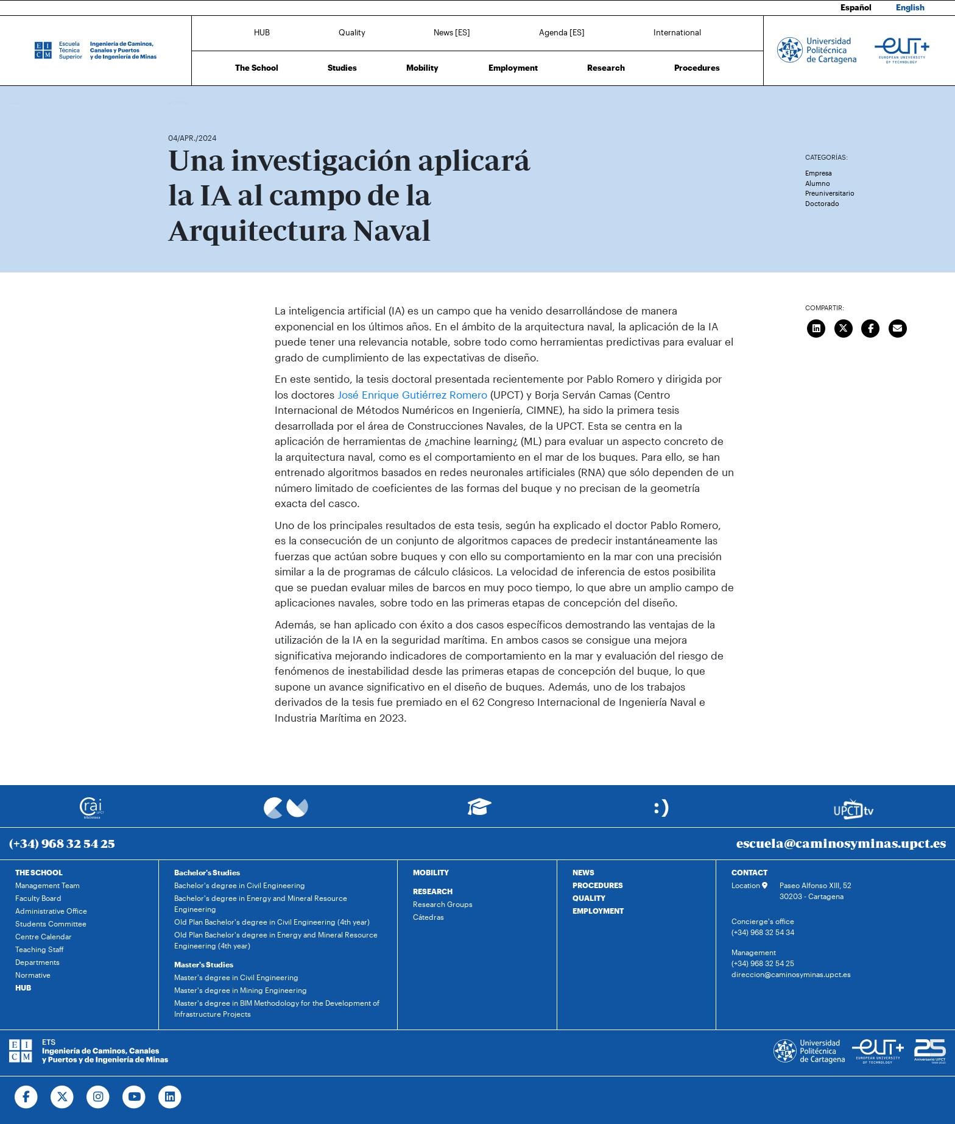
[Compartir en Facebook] (871, 327)
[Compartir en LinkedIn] (816, 327)
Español (856, 7)
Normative (33, 974)
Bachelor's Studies (207, 872)
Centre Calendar (43, 936)
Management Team (47, 885)
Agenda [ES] (562, 32)
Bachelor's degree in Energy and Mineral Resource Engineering (260, 903)
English (910, 7)
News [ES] (452, 32)
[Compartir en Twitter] (843, 327)
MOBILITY (431, 872)
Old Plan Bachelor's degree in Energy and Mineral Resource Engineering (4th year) (276, 940)
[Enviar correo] (897, 327)
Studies (342, 68)
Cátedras (428, 916)
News (201, 102)
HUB (262, 32)
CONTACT (749, 872)
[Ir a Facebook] (26, 1097)
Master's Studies (203, 964)
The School (256, 68)
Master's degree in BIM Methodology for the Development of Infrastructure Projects (276, 1008)
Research (606, 68)
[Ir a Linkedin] (170, 1097)
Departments (37, 962)
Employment (513, 68)
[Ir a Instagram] (98, 1097)
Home (178, 102)
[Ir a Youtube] (134, 1097)
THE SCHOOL (39, 872)
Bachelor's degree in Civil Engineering (239, 885)
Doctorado (822, 203)
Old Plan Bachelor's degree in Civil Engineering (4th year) (272, 921)
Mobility (422, 68)
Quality (352, 32)
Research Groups (443, 904)
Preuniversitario (830, 193)
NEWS (583, 872)
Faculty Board (38, 898)
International (677, 32)
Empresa (818, 173)
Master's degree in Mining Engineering (240, 990)
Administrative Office (51, 910)
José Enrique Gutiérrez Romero (412, 394)
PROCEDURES (598, 885)
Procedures (697, 68)
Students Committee (50, 923)
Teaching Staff (39, 949)
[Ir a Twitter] (62, 1097)
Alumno (817, 183)
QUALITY (589, 898)
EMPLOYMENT (598, 910)
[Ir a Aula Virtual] (480, 812)
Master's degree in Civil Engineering (236, 977)
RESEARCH (433, 891)
